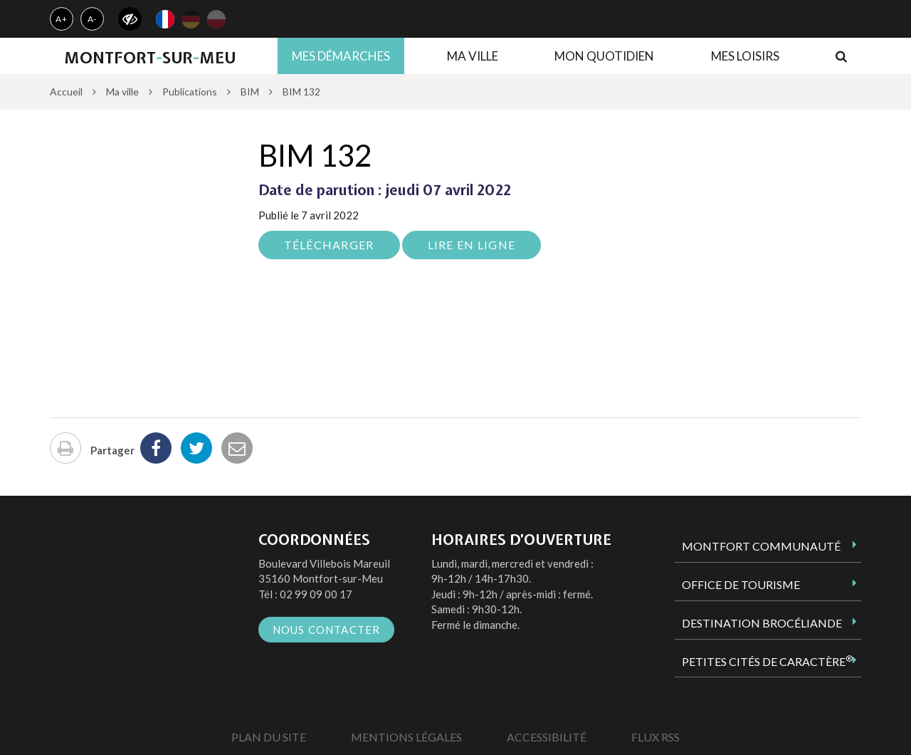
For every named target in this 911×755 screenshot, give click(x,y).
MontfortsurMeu (150, 57)
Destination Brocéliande (762, 623)
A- (93, 19)
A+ (62, 19)
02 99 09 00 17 (316, 594)
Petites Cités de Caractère (767, 661)
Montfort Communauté (761, 546)
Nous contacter (327, 629)
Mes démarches (341, 55)
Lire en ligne (472, 244)
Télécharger (329, 244)
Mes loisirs (745, 55)
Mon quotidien (604, 55)
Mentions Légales (406, 737)
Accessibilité (546, 737)
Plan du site (268, 737)
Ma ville (472, 55)
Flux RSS (655, 737)
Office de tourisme (741, 584)
